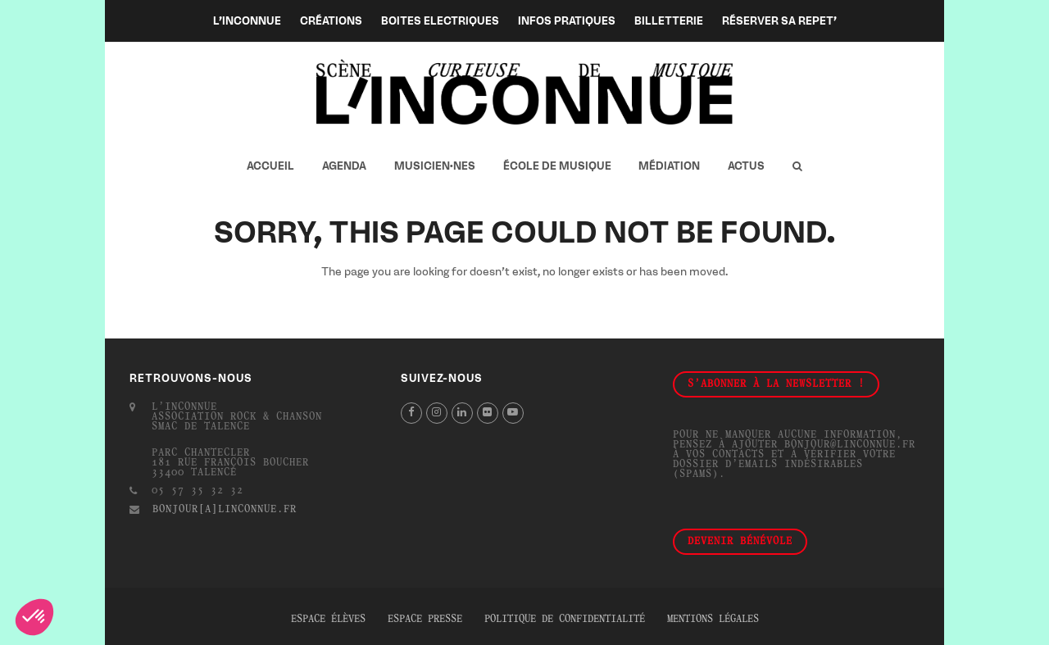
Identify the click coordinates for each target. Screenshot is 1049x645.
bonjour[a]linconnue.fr (224, 510)
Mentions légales (713, 620)
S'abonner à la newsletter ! (776, 384)
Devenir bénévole (740, 542)
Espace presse (425, 620)
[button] (797, 166)
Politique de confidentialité (564, 620)
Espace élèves (328, 620)
